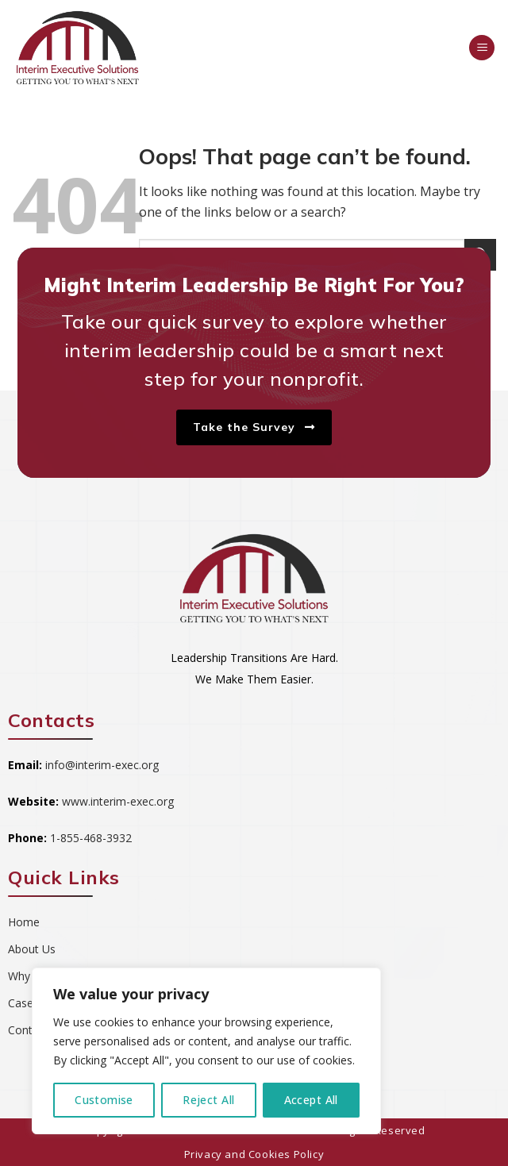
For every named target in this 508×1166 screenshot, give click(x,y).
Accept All (311, 1099)
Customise (104, 1099)
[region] (206, 1051)
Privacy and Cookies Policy (254, 1154)
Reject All (208, 1099)
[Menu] (482, 48)
